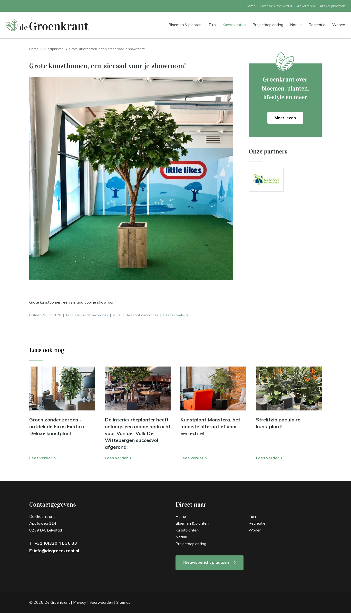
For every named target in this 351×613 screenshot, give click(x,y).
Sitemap (123, 602)
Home (250, 6)
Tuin (212, 24)
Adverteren (306, 6)
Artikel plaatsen (332, 6)
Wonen (338, 24)
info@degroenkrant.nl (56, 550)
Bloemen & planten (185, 24)
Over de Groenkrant (276, 6)
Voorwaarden (101, 602)
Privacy (79, 602)
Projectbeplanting (268, 24)
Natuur (296, 24)
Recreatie (317, 24)
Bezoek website (176, 315)
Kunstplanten (234, 24)
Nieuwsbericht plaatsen (206, 562)
